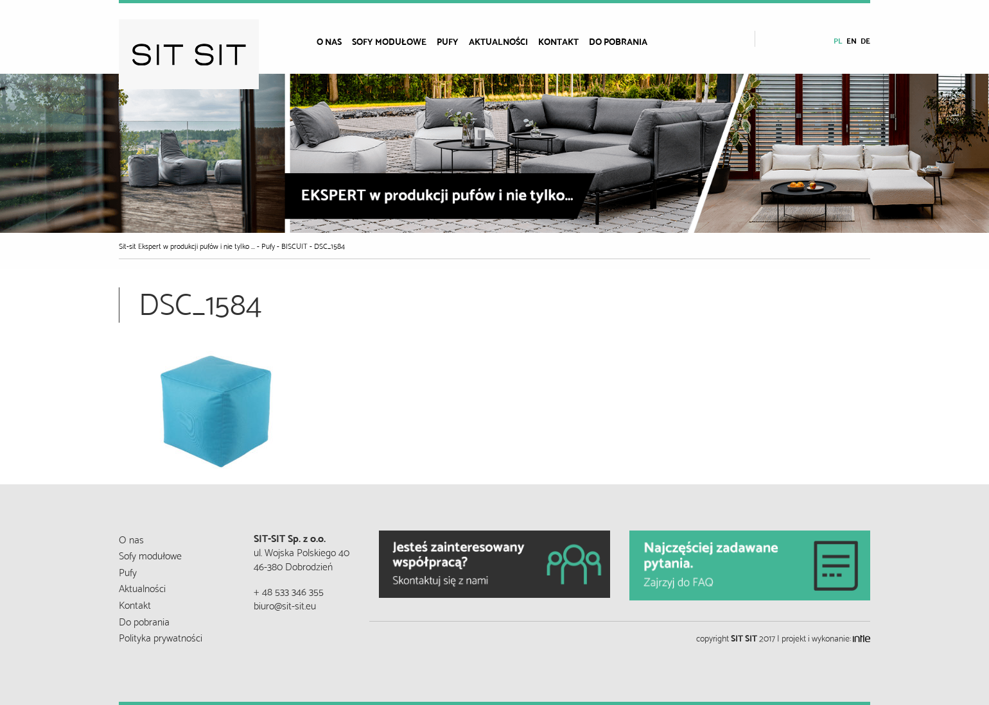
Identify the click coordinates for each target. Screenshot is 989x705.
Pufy (448, 41)
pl (838, 40)
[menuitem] (334, 41)
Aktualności (498, 41)
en (851, 40)
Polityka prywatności (160, 636)
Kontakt (558, 41)
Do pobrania (618, 41)
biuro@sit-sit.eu (285, 604)
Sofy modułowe (389, 41)
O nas (329, 41)
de (865, 40)
